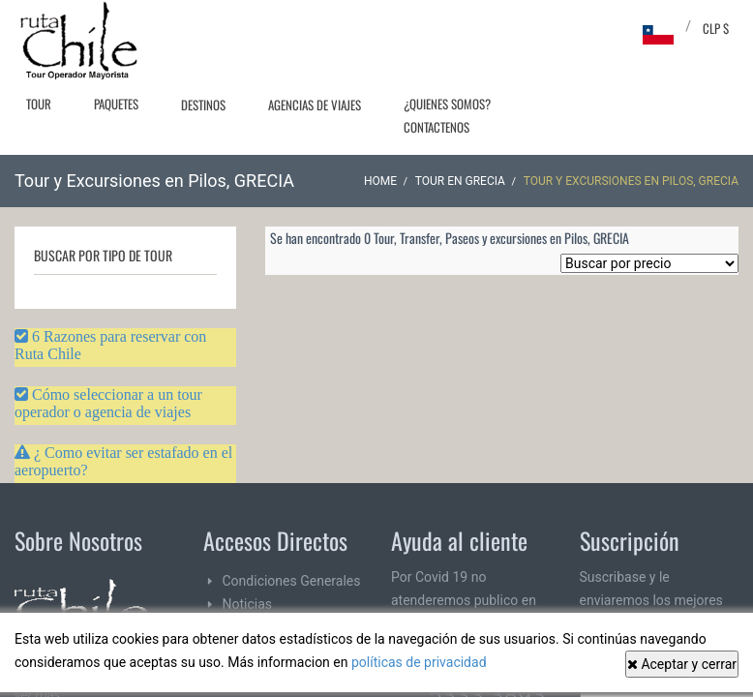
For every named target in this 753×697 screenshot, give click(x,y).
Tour (38, 103)
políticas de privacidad (419, 662)
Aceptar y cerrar (682, 664)
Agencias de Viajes (314, 104)
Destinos (203, 104)
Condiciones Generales (292, 581)
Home (380, 181)
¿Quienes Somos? (447, 103)
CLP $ (716, 28)
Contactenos (436, 126)
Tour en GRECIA (460, 181)
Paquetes (116, 103)
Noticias (248, 604)
